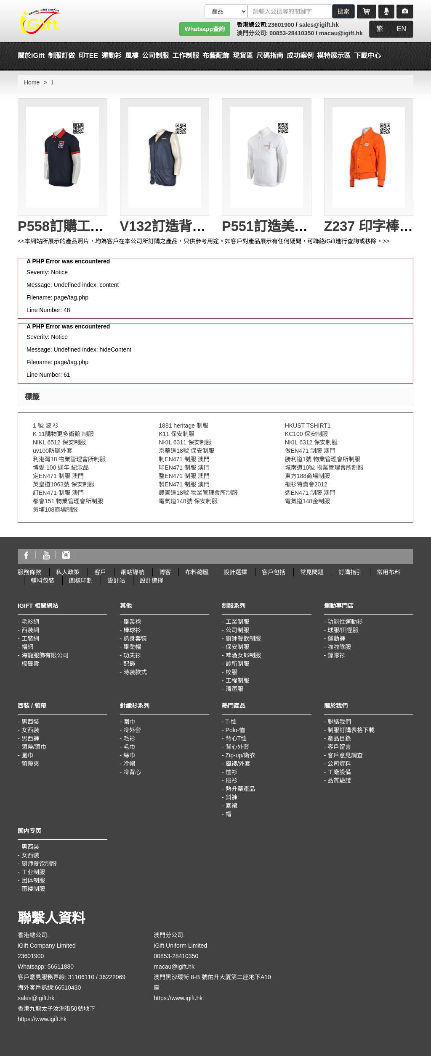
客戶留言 (339, 746)
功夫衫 (132, 655)
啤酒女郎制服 (243, 655)
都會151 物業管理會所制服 (68, 501)
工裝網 (30, 638)
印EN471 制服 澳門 (184, 467)
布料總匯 (197, 572)
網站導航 (132, 572)
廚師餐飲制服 (243, 638)
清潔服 (234, 689)
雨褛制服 (33, 888)
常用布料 (388, 572)
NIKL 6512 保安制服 (59, 442)
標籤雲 (30, 663)
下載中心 (367, 55)
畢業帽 (132, 647)
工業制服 (237, 621)
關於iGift (31, 55)
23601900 (281, 24)
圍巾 (27, 755)
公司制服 (237, 630)
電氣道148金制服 (307, 501)
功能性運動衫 (345, 621)
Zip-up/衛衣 (241, 755)
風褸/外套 (238, 763)
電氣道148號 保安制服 (188, 501)
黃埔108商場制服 (55, 509)
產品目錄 (339, 738)
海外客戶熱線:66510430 (49, 987)
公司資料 (339, 763)
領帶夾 (30, 763)
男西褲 (30, 738)
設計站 (116, 580)
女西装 (30, 855)
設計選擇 (235, 572)
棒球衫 (132, 630)
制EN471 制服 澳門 (184, 459)
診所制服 (237, 663)
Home (32, 82)
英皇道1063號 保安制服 (64, 484)
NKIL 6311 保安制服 (185, 442)
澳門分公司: (252, 33)
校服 (231, 672)
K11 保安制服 (176, 434)
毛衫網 (30, 621)
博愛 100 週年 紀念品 (61, 467)
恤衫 (231, 772)
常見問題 (312, 572)
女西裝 (30, 730)
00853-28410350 (291, 33)
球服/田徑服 (343, 630)
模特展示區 (334, 55)
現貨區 (243, 55)
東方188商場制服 (307, 476)
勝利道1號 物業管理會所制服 (323, 459)
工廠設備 (339, 772)
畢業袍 (132, 621)
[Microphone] (386, 11)
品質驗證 (339, 780)
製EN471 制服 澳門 (184, 484)
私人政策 (68, 572)
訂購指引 (350, 572)
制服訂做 (61, 55)
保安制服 (237, 647)
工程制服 (237, 680)
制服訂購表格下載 (351, 730)
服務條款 (29, 572)
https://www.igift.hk (42, 1019)
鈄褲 (231, 797)
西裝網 (30, 630)
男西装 (30, 846)
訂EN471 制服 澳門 (58, 492)
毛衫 (129, 738)
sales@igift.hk (319, 24)
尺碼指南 (269, 55)
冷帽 (129, 763)
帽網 (27, 647)
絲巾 (129, 755)
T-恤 (230, 721)
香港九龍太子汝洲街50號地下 (56, 1008)
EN (401, 28)
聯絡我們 (339, 721)
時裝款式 (135, 672)
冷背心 (132, 772)
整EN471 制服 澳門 (184, 476)
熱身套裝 (135, 638)
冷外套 (132, 730)
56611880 (61, 966)
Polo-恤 (235, 730)
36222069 (112, 977)
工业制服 (33, 872)
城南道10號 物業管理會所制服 (324, 467)
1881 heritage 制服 (183, 425)
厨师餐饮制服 (39, 863)
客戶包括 (273, 572)
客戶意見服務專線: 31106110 (56, 977)
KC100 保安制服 (306, 434)
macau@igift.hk (341, 33)
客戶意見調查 (345, 755)
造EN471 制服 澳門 (310, 492)
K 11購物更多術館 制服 (63, 434)
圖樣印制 (81, 580)
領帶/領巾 (34, 746)
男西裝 (30, 721)
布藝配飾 (215, 55)
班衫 (231, 780)
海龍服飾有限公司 (45, 655)
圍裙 (231, 805)
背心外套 (237, 746)
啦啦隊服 (339, 647)
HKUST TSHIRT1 (308, 425)
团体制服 (33, 880)
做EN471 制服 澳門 (310, 450)
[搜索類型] (226, 11)
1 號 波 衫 (46, 425)
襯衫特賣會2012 (306, 484)
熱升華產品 (240, 788)
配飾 (129, 663)
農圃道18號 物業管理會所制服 (198, 492)
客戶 (100, 572)
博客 (165, 572)
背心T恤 (236, 738)
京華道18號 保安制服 (186, 450)
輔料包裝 (42, 580)
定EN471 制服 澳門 (58, 476)
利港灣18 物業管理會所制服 (69, 459)
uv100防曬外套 (52, 450)
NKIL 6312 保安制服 (311, 442)
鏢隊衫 (336, 655)
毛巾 (129, 746)
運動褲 (336, 638)
